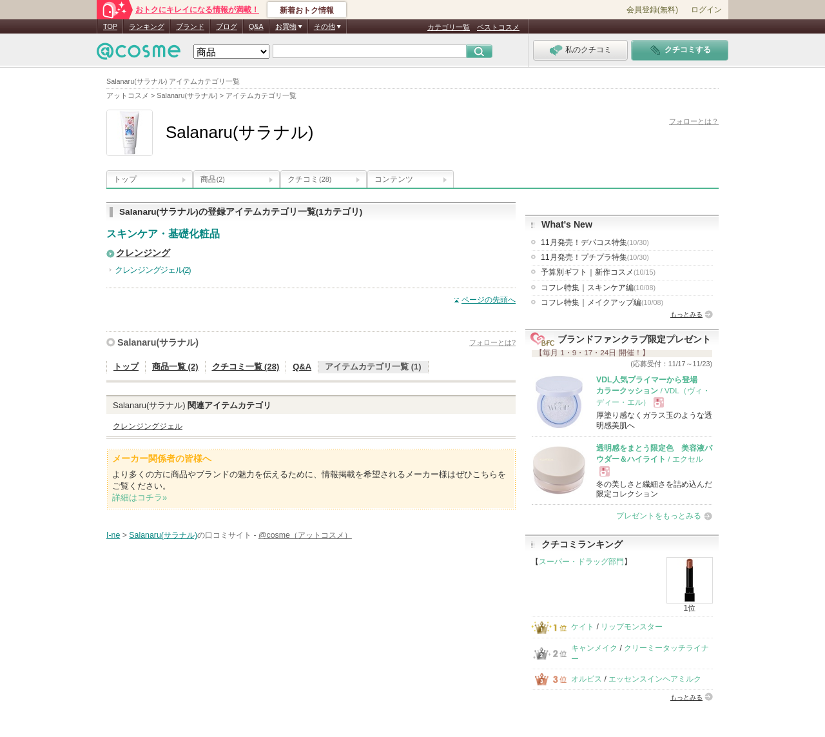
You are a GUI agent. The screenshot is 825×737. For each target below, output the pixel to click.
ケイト (582, 626)
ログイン (706, 9)
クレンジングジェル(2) (152, 270)
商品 (212, 179)
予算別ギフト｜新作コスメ (598, 272)
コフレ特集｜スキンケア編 (598, 287)
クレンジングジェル (147, 426)
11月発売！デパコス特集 (595, 242)
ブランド (190, 26)
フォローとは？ (694, 121)
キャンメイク (594, 648)
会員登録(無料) (652, 9)
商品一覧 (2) (175, 366)
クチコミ (309, 179)
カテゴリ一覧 (448, 27)
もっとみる (686, 314)
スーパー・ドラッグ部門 (581, 561)
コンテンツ (393, 179)
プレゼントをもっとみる (658, 515)
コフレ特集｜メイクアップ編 (602, 302)
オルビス (586, 678)
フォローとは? (492, 342)
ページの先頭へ (488, 299)
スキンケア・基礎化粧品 (163, 233)
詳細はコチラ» (139, 497)
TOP (110, 26)
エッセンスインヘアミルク (654, 678)
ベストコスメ (498, 27)
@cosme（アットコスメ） (305, 535)
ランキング (146, 26)
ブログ (226, 26)
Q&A (256, 26)
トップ (125, 179)
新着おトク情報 (307, 10)
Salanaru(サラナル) (158, 342)
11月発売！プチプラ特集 (595, 257)
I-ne (113, 535)
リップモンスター (632, 626)
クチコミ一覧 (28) (246, 366)
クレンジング (143, 253)
